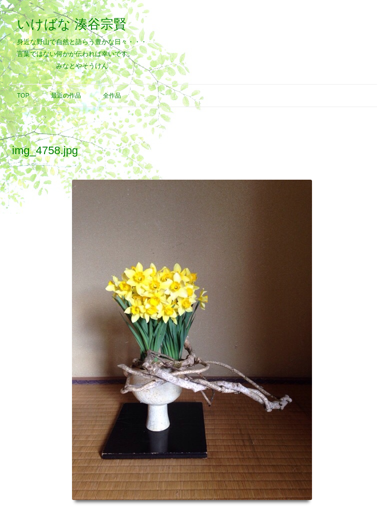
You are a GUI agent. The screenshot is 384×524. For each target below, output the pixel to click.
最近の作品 (66, 95)
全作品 (112, 95)
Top (23, 95)
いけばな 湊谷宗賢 (71, 24)
